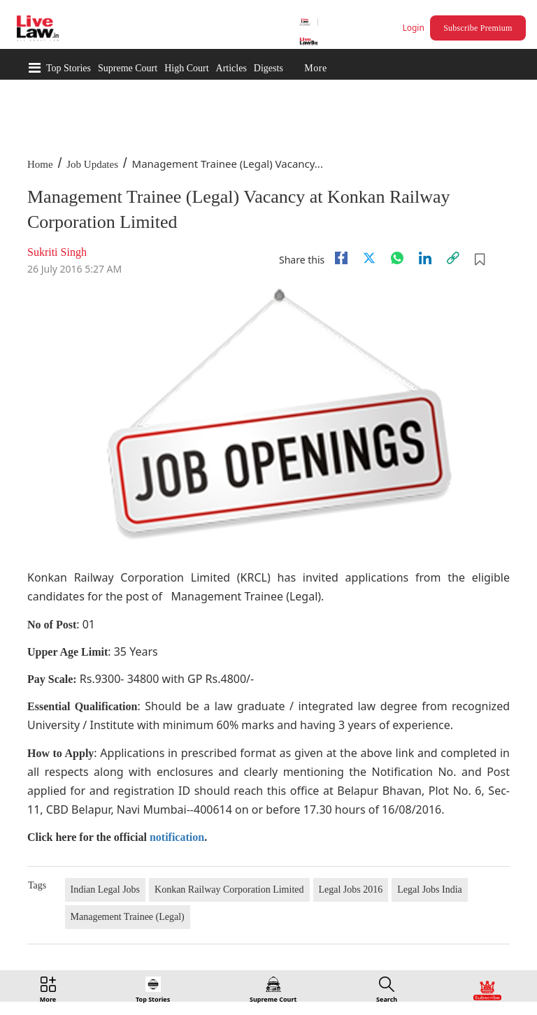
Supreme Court (127, 68)
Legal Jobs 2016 (351, 889)
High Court (186, 68)
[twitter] (369, 258)
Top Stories (68, 68)
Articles (231, 68)
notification (177, 837)
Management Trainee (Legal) (128, 917)
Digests (268, 68)
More (315, 68)
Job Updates (92, 164)
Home (40, 164)
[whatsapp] (397, 258)
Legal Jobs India (429, 889)
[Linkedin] (425, 258)
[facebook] (341, 258)
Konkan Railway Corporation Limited (229, 889)
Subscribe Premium (477, 28)
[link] (453, 258)
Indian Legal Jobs (106, 889)
